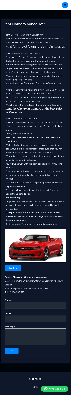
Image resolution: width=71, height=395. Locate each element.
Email (8, 313)
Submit (12, 350)
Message (10, 326)
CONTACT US (35, 379)
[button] (54, 389)
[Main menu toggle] (65, 5)
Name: (9, 300)
